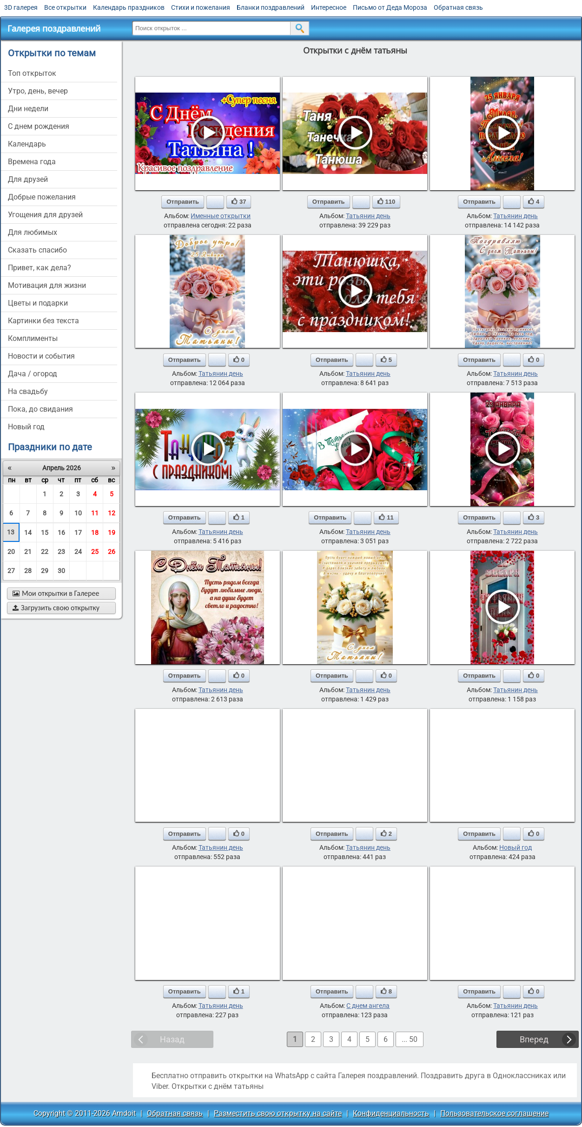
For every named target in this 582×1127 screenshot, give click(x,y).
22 (44, 551)
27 (11, 570)
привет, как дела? (39, 267)
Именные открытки (221, 216)
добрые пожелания (42, 197)
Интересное (328, 7)
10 (78, 513)
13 (10, 532)
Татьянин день (368, 216)
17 (78, 532)
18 (95, 532)
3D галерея (21, 7)
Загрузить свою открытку (56, 607)
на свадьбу (28, 391)
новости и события (41, 356)
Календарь (27, 144)
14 (28, 532)
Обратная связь (458, 7)
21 (28, 551)
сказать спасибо (37, 250)
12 (111, 513)
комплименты (33, 338)
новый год (26, 426)
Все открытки (65, 7)
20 (11, 551)
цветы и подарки (38, 303)
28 (28, 570)
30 (61, 570)
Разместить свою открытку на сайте (278, 1113)
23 (61, 551)
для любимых (32, 232)
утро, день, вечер (38, 91)
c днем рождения (38, 126)
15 (44, 532)
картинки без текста (43, 320)
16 (61, 532)
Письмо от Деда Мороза (390, 7)
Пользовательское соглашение (494, 1113)
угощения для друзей (45, 214)
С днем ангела (368, 1005)
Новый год (515, 847)
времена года (32, 161)
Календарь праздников (129, 7)
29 (44, 570)
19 (111, 532)
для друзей (28, 179)
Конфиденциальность (391, 1113)
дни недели (28, 108)
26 (111, 551)
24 (78, 551)
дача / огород (32, 373)
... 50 (409, 1039)
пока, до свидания (40, 409)
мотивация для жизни (47, 285)
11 (95, 513)
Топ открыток (32, 73)
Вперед (534, 1039)
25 (95, 551)
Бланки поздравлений (270, 7)
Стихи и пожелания (200, 7)
